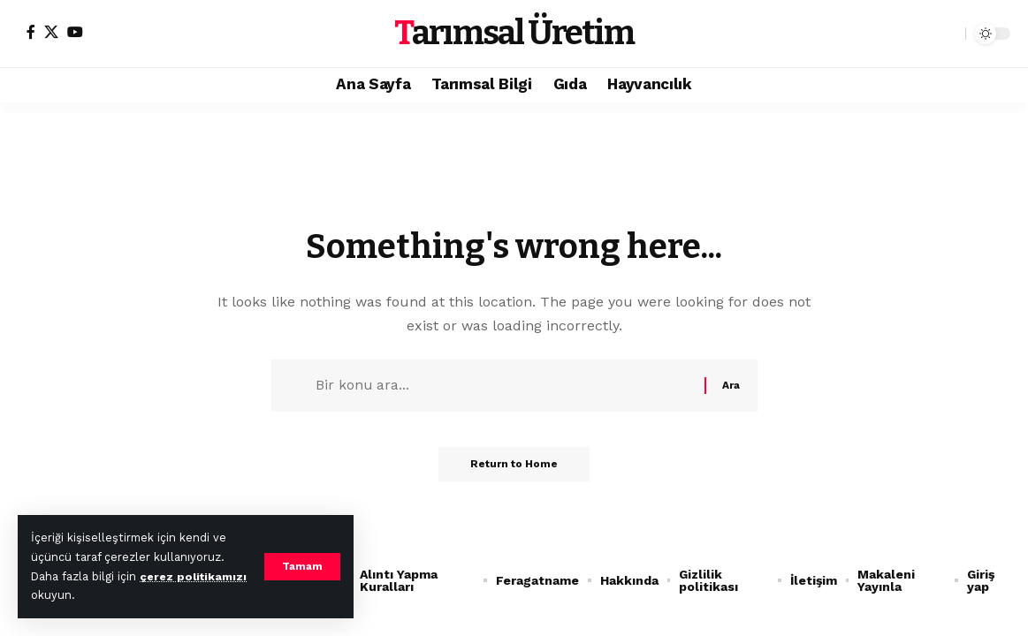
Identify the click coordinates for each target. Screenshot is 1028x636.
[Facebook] (31, 32)
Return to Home (514, 468)
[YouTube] (75, 32)
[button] (302, 567)
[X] (51, 32)
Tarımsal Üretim (514, 33)
